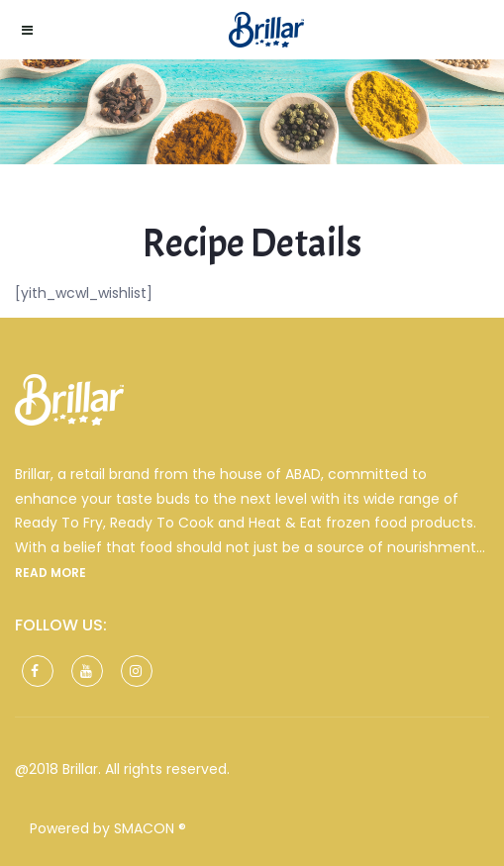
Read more (50, 572)
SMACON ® (150, 828)
